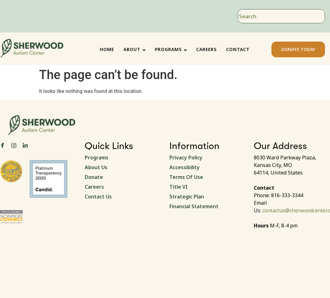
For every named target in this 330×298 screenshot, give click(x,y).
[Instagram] (13, 145)
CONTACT (238, 49)
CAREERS (206, 49)
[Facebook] (2, 145)
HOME (107, 49)
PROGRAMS (171, 49)
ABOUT (134, 49)
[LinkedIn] (25, 145)
